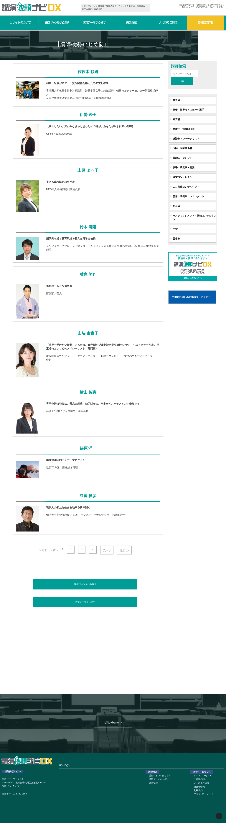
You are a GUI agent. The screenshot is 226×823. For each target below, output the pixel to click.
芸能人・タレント (182, 157)
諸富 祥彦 (88, 496)
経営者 (176, 119)
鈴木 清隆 (88, 227)
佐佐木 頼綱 (88, 71)
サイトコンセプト (203, 775)
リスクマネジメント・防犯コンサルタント (194, 217)
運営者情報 (199, 786)
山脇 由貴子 (88, 333)
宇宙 (175, 229)
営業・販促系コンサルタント (188, 196)
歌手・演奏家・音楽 (183, 167)
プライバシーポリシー (205, 794)
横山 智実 (88, 392)
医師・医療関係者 (182, 148)
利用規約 (198, 790)
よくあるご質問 (201, 783)
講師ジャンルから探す (85, 584)
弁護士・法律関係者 (183, 129)
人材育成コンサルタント (186, 186)
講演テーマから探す (85, 602)
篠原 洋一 (88, 448)
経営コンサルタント (183, 177)
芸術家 (176, 238)
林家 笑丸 (88, 274)
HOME (64, 765)
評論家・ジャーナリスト (186, 138)
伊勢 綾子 (88, 114)
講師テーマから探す (159, 779)
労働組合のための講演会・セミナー (191, 297)
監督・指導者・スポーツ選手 (188, 109)
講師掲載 (153, 783)
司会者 (176, 206)
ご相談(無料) (200, 779)
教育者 (176, 100)
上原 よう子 (87, 170)
